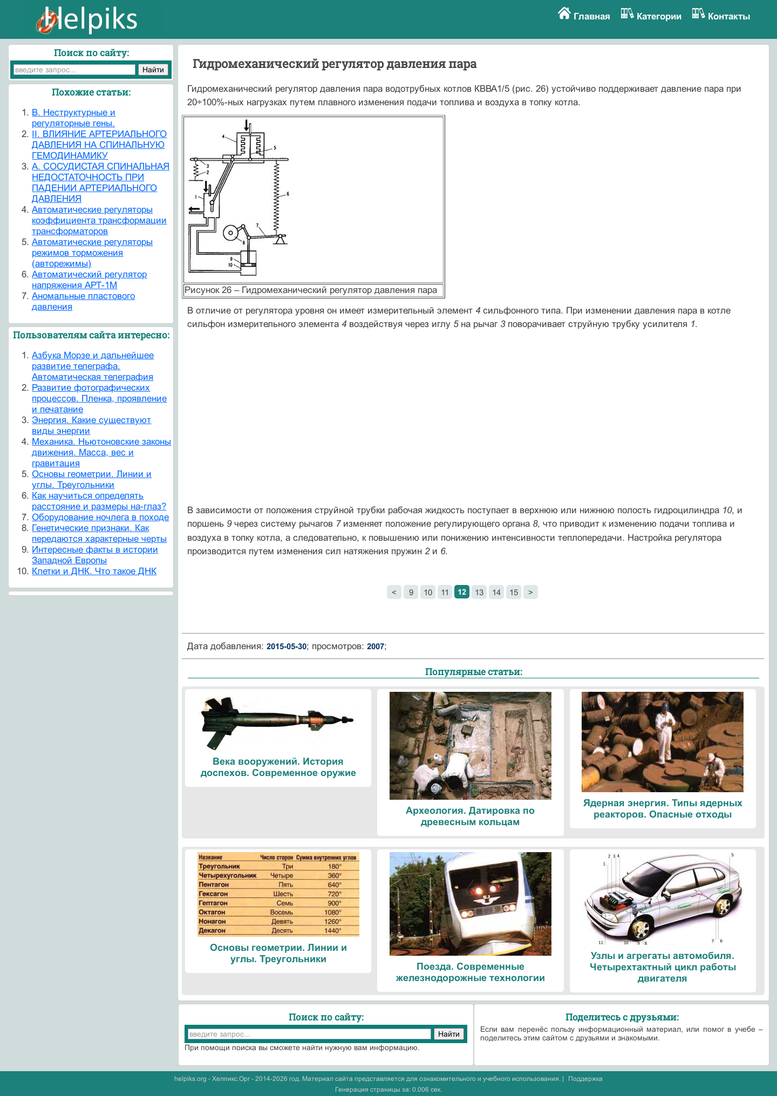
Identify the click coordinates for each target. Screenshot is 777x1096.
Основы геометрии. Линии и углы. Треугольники (92, 479)
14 (496, 592)
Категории (659, 16)
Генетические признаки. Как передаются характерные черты (99, 533)
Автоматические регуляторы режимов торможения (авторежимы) (92, 253)
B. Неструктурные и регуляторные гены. (73, 117)
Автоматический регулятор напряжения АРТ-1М (89, 279)
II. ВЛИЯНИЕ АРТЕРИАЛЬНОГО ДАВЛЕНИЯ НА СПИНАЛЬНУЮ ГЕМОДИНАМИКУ (99, 145)
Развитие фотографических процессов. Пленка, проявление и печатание (99, 398)
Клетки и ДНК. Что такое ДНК (94, 571)
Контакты (729, 16)
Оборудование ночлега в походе (100, 517)
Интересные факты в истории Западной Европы (95, 555)
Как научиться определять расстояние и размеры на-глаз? (99, 501)
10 (428, 592)
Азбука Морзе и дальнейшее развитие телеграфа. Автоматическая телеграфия (93, 366)
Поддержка (585, 1079)
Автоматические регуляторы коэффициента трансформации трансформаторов (99, 220)
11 (445, 592)
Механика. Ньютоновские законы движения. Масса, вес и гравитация (101, 452)
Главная (592, 16)
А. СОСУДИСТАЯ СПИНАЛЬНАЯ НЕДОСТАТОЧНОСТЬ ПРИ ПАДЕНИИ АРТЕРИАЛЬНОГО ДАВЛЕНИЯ (100, 182)
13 (479, 592)
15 (513, 592)
